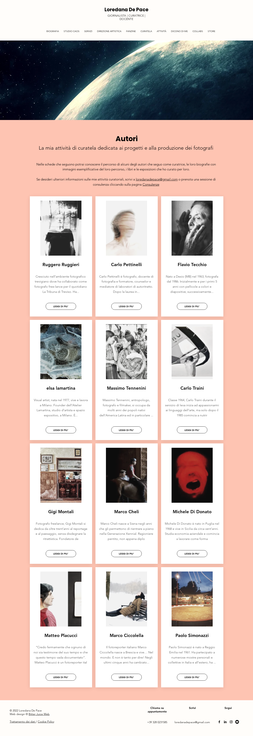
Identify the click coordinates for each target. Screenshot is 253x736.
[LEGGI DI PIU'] (61, 306)
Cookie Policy (46, 721)
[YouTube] (237, 722)
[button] (88, 29)
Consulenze (151, 184)
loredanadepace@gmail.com (157, 179)
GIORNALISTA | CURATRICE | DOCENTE (126, 17)
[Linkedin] (225, 722)
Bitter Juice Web (39, 714)
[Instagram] (231, 722)
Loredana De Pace (126, 9)
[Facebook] (219, 722)
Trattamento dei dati (23, 721)
